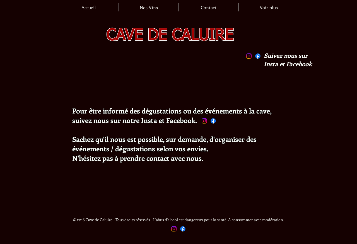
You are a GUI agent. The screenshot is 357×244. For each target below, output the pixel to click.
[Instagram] (248, 56)
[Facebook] (257, 56)
